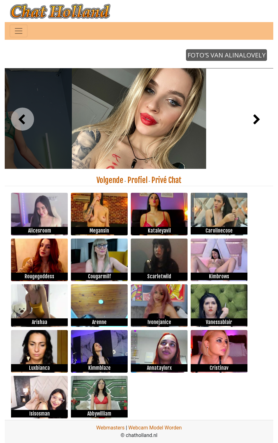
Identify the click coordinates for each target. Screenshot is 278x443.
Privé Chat (166, 180)
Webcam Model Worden (155, 428)
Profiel (137, 180)
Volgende (109, 180)
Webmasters (110, 428)
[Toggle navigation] (18, 31)
